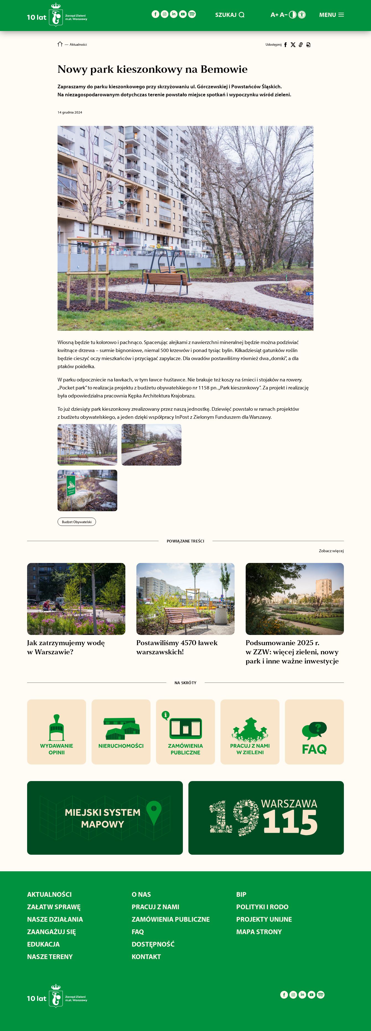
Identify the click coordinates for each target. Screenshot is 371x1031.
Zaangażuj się (51, 931)
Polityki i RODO (262, 906)
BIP (241, 894)
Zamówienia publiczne (171, 919)
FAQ (138, 931)
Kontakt (146, 956)
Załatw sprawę (54, 906)
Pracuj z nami (155, 906)
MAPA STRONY (259, 931)
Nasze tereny (50, 956)
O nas (141, 894)
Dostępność (153, 944)
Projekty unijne (264, 919)
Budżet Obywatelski (77, 522)
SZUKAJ (229, 15)
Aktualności (49, 894)
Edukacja (43, 944)
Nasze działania (55, 919)
